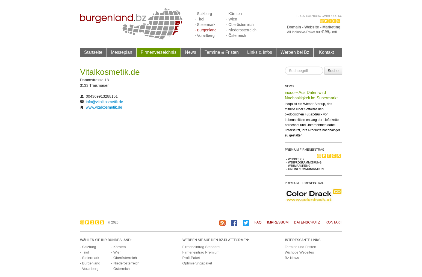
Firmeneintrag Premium (201, 252)
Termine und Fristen (300, 247)
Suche (333, 70)
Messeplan (121, 52)
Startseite (93, 52)
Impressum (278, 222)
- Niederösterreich (241, 30)
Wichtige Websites (299, 252)
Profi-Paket (191, 258)
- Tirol (199, 19)
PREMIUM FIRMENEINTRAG (304, 149)
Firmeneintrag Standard (201, 247)
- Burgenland (206, 30)
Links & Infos (259, 52)
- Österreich (236, 35)
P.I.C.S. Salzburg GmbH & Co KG (319, 15)
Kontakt (326, 52)
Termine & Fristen (222, 52)
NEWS (289, 86)
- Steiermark (205, 24)
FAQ (258, 222)
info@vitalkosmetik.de (104, 102)
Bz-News (292, 258)
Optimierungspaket (197, 263)
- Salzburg (203, 13)
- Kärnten (234, 13)
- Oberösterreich (240, 24)
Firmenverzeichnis (158, 52)
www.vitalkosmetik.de (104, 107)
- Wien (231, 19)
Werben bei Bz (295, 52)
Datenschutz (307, 222)
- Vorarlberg (205, 35)
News (190, 52)
